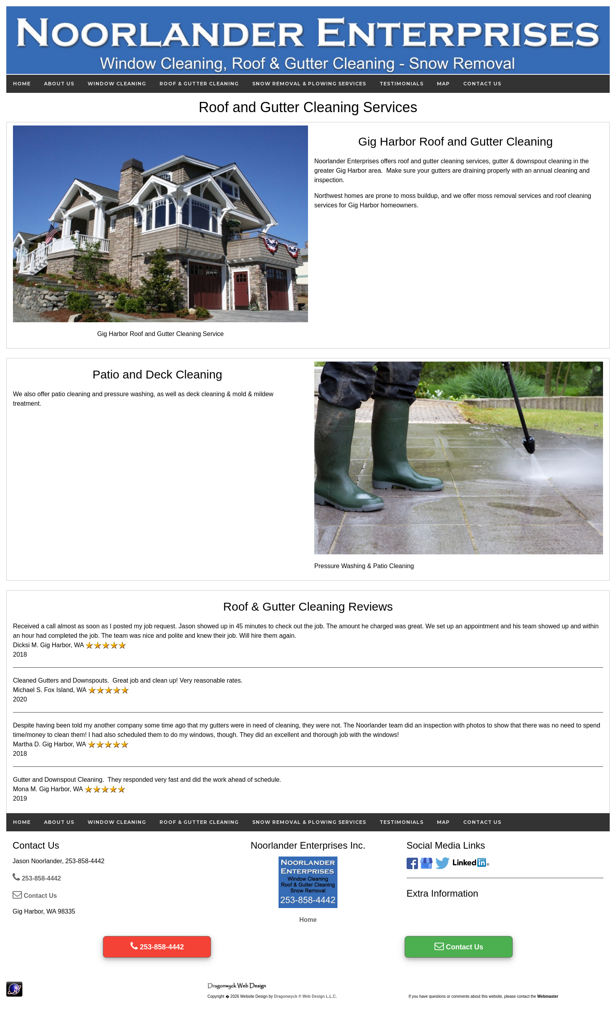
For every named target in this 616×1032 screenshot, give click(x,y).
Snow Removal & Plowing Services (309, 84)
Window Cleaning (117, 84)
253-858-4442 (37, 878)
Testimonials (402, 84)
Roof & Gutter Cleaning (199, 84)
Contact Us (482, 84)
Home (22, 84)
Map (443, 84)
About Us (59, 84)
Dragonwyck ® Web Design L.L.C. (305, 996)
